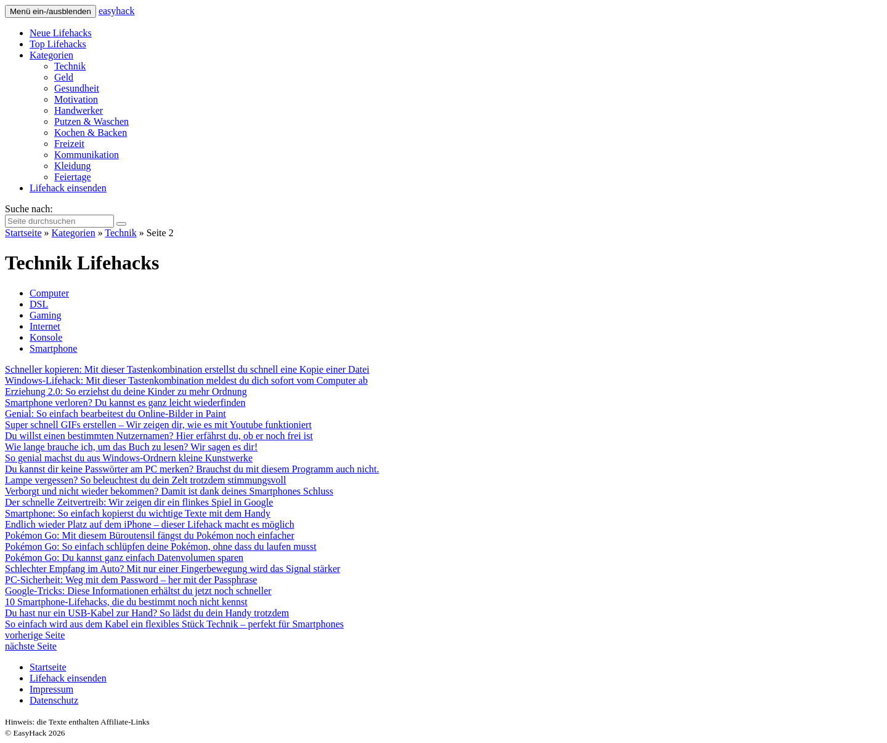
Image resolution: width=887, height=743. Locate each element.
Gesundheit (76, 88)
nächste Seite (31, 646)
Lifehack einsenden (68, 188)
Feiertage (72, 177)
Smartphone (53, 348)
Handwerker (78, 110)
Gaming (46, 315)
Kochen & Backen (90, 132)
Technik (70, 66)
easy (117, 11)
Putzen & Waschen (91, 121)
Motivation (76, 99)
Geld (63, 77)
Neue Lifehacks (61, 33)
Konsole (46, 337)
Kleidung (72, 166)
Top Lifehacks (58, 44)
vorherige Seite (35, 635)
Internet (45, 326)
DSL (39, 304)
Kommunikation (86, 154)
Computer (49, 293)
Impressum (51, 689)
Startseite (23, 233)
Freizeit (69, 143)
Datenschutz (54, 700)
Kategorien (51, 55)
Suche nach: (29, 209)
